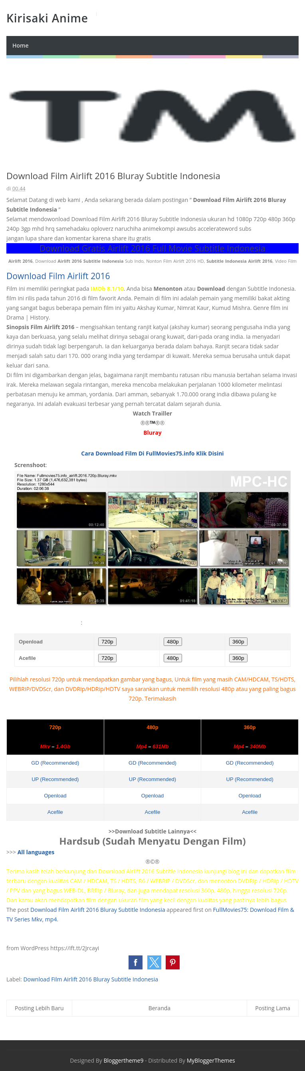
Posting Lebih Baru (39, 1008)
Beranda (159, 1008)
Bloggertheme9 (123, 1060)
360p (238, 642)
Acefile (55, 812)
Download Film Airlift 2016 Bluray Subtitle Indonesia (97, 909)
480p (173, 642)
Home (20, 45)
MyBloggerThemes (211, 1060)
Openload (55, 796)
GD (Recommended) (55, 763)
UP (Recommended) (55, 779)
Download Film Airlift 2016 (58, 276)
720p (107, 642)
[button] (136, 962)
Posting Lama (272, 1008)
